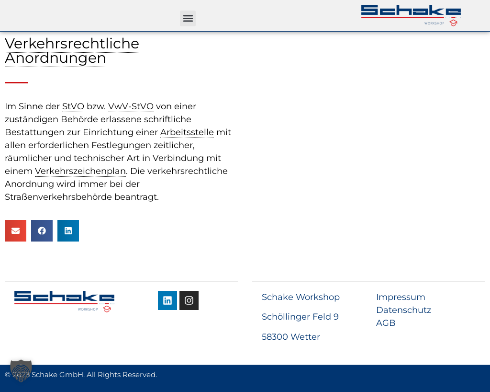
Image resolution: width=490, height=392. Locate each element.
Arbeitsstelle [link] (187, 132)
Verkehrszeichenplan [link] (80, 171)
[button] (188, 18)
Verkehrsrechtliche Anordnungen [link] (72, 51)
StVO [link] (73, 106)
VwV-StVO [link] (131, 106)
